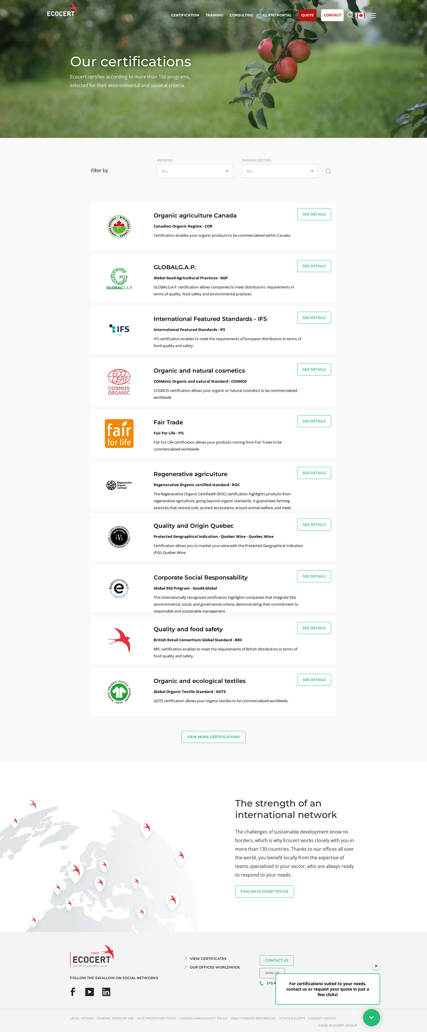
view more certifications (213, 737)
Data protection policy (157, 1018)
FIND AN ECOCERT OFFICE (265, 891)
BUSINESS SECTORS (256, 160)
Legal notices (82, 1018)
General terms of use (115, 1018)
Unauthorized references (254, 1018)
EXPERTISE (165, 160)
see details (314, 214)
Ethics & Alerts (292, 1018)
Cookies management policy (203, 1018)
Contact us (276, 960)
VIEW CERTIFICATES (208, 958)
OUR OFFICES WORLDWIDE (215, 967)
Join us (272, 973)
